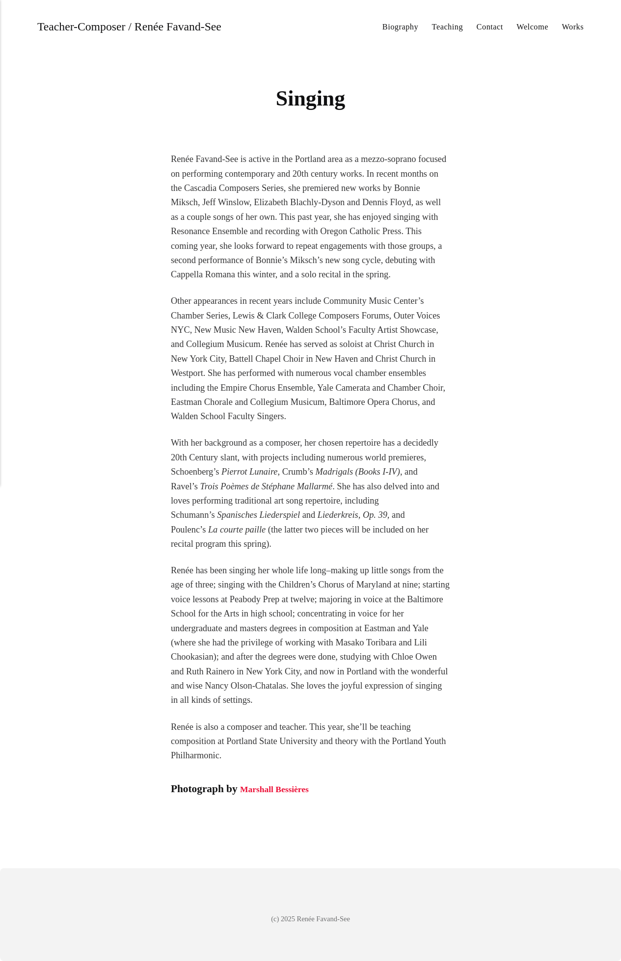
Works (573, 26)
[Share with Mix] (202, 820)
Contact (490, 26)
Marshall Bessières (282, 789)
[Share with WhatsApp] (214, 820)
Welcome (532, 26)
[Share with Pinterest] (189, 820)
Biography (400, 26)
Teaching (447, 26)
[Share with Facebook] (177, 820)
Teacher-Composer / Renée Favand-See (138, 27)
